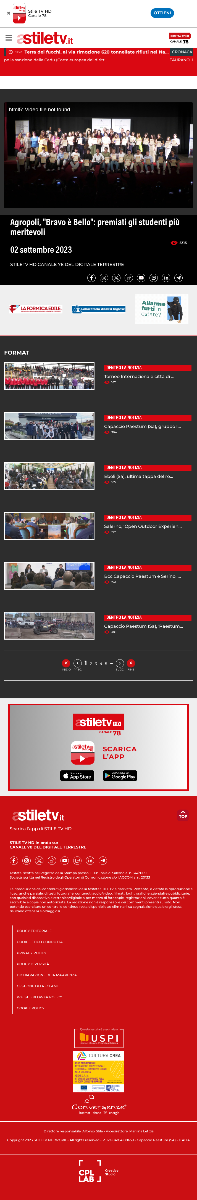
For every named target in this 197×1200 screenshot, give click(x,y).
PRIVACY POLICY (31, 953)
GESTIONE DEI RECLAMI (37, 986)
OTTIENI (162, 12)
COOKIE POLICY (30, 1008)
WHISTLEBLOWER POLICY (39, 997)
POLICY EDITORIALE (34, 931)
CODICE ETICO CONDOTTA (40, 942)
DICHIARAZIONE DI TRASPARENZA (47, 975)
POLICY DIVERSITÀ (33, 964)
